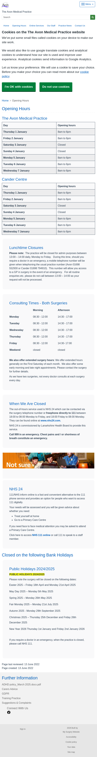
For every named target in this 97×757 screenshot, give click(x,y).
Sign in (22, 729)
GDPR (5, 693)
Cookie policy (71, 742)
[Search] (46, 17)
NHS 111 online (41, 535)
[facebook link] (9, 712)
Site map (71, 752)
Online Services (36, 26)
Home (6, 26)
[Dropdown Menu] (87, 4)
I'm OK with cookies (19, 86)
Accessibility (71, 737)
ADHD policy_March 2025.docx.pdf (21, 684)
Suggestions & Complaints (16, 702)
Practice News (65, 26)
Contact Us (80, 26)
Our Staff (51, 26)
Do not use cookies (55, 86)
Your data (71, 747)
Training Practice (11, 698)
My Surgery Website (71, 732)
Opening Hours (19, 26)
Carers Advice (10, 689)
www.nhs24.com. (51, 420)
